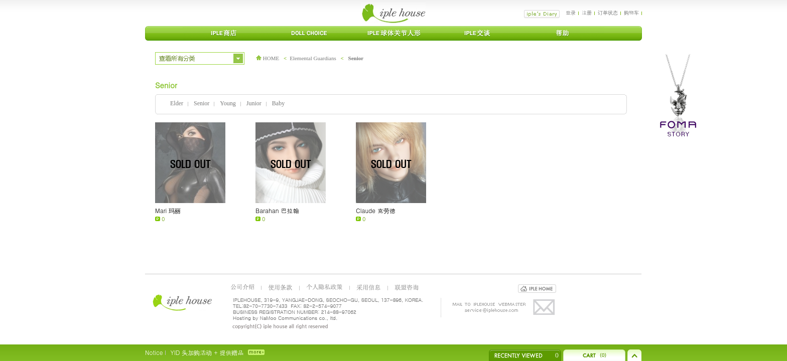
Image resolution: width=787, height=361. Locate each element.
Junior (253, 103)
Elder (176, 103)
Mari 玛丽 (168, 210)
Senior (356, 58)
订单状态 (608, 12)
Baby (278, 103)
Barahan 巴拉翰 (277, 210)
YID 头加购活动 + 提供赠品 (206, 352)
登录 (571, 12)
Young (227, 103)
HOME (267, 58)
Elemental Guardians (313, 58)
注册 (587, 12)
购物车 (631, 12)
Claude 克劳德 (376, 210)
